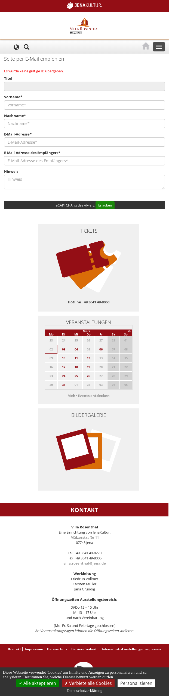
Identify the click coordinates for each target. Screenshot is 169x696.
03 (63, 349)
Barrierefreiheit (84, 649)
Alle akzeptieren (37, 683)
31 (63, 385)
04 (76, 349)
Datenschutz (57, 649)
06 (101, 349)
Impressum (34, 649)
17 (63, 367)
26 (88, 376)
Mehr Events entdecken (88, 395)
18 (76, 367)
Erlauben (105, 205)
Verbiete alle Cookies (88, 683)
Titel (8, 78)
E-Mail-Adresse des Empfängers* (32, 153)
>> (129, 331)
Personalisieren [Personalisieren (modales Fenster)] (136, 683)
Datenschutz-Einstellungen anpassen (130, 649)
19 (88, 367)
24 (63, 376)
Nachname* (15, 116)
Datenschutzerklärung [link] (85, 690)
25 (76, 376)
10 (63, 358)
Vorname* (13, 97)
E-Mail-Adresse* (18, 134)
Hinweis (11, 171)
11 (76, 358)
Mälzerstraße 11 (84, 537)
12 (88, 358)
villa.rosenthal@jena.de (84, 563)
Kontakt (14, 649)
